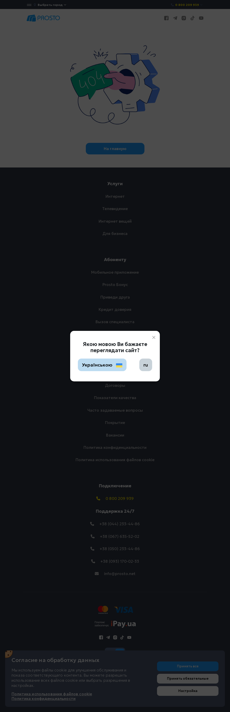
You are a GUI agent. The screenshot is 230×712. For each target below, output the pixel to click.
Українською (102, 365)
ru (145, 365)
